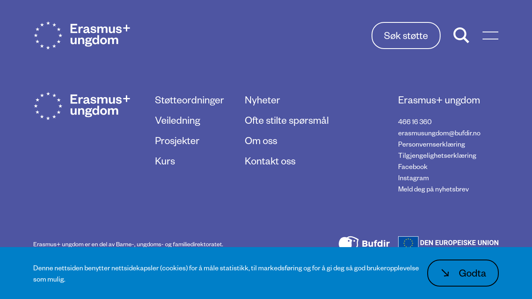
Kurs (165, 160)
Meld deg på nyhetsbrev (433, 188)
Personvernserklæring (431, 144)
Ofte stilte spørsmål (287, 119)
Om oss (261, 140)
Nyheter (262, 99)
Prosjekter (177, 140)
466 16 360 (415, 121)
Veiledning (177, 119)
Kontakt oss (270, 160)
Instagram (413, 177)
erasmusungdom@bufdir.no (439, 132)
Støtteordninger (189, 99)
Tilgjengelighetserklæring (437, 155)
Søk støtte (406, 35)
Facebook (413, 166)
